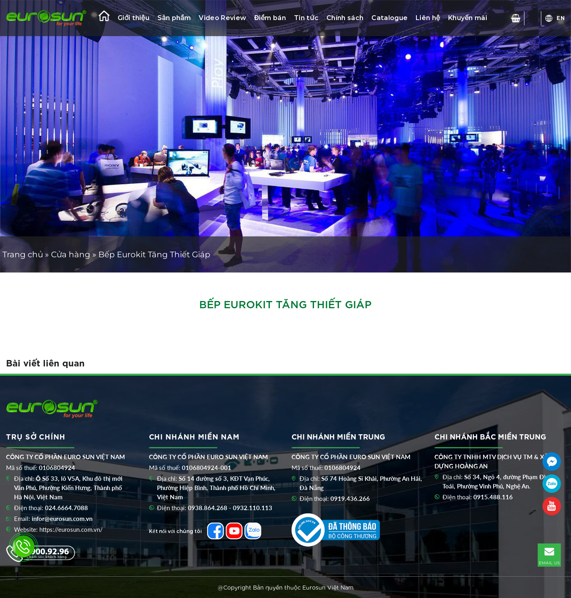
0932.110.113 (252, 507)
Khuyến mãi (467, 18)
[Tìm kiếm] (532, 18)
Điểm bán (270, 18)
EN (561, 17)
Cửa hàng (70, 254)
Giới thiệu (133, 18)
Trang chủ (22, 254)
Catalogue (389, 18)
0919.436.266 (350, 498)
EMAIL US (549, 554)
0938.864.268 (207, 507)
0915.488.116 (493, 496)
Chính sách (344, 18)
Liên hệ (428, 18)
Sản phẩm (174, 18)
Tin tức (306, 18)
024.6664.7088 (66, 507)
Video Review (222, 18)
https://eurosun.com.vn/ (71, 529)
